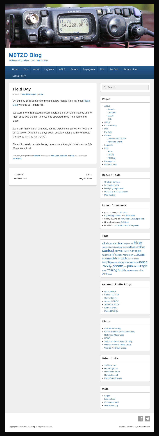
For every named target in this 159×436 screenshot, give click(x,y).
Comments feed (111, 402)
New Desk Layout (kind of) (132, 219)
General (36, 156)
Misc (102, 69)
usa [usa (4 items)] (127, 270)
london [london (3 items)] (136, 259)
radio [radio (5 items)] (136, 266)
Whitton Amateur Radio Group (117, 345)
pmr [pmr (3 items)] (125, 267)
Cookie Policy (19, 76)
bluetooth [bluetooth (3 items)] (105, 247)
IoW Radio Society (112, 328)
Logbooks (49, 69)
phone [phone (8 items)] (118, 266)
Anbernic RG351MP (117, 138)
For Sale (114, 69)
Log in (107, 396)
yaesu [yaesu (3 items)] (109, 274)
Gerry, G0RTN (110, 298)
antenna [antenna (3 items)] (127, 244)
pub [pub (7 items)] (130, 266)
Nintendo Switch (115, 142)
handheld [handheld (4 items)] (106, 255)
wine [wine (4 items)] (141, 270)
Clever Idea (129, 215)
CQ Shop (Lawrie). (112, 215)
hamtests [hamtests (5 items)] (135, 250)
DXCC (111, 116)
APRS (62, 69)
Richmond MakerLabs (114, 335)
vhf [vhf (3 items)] (130, 270)
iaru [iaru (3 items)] (135, 255)
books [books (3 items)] (111, 247)
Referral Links (130, 69)
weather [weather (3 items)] (135, 270)
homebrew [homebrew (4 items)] (128, 255)
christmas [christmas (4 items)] (140, 247)
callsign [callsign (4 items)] (131, 247)
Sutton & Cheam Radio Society (118, 341)
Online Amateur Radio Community (119, 332)
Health (111, 155)
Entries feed (109, 399)
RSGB (107, 338)
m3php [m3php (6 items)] (107, 262)
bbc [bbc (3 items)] (131, 244)
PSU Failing (109, 195)
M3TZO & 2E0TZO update (116, 192)
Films (110, 151)
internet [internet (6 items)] (107, 258)
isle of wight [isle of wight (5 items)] (120, 258)
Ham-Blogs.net (111, 368)
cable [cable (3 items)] (125, 247)
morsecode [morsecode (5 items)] (132, 262)
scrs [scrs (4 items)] (104, 270)
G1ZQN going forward (114, 188)
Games (73, 69)
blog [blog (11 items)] (138, 242)
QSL (110, 119)
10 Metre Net (110, 365)
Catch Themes (143, 427)
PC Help (111, 158)
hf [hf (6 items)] (113, 254)
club (53, 156)
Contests (112, 112)
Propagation (89, 69)
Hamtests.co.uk (111, 375)
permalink (17, 158)
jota (57, 156)
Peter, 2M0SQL (111, 311)
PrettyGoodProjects (113, 378)
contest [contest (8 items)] (108, 250)
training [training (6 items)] (112, 270)
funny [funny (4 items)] (126, 251)
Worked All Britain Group (115, 348)
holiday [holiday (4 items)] (118, 255)
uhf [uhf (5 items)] (123, 270)
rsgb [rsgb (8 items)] (143, 266)
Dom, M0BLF (110, 291)
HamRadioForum (112, 372)
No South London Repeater (127, 225)
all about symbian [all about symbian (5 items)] (112, 243)
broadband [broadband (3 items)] (118, 247)
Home (15, 69)
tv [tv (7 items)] (119, 270)
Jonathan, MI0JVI (112, 304)
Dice (25, 69)
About (36, 69)
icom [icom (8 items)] (141, 254)
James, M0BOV (111, 301)
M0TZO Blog (25, 55)
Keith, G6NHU (110, 308)
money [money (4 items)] (121, 262)
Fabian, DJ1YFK (111, 295)
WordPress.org (111, 405)
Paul (41, 94)
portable (63, 156)
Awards (111, 109)
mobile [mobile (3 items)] (114, 263)
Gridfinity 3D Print (112, 182)
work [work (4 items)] (104, 274)
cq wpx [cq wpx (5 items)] (119, 250)
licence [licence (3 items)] (130, 259)
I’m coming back (111, 185)
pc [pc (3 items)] (111, 267)
